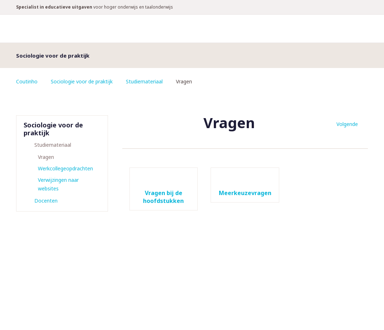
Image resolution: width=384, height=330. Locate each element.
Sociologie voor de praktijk (82, 81)
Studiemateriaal (144, 81)
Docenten (46, 200)
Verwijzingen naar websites (58, 184)
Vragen (46, 157)
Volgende (347, 124)
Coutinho (27, 81)
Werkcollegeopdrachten (65, 168)
